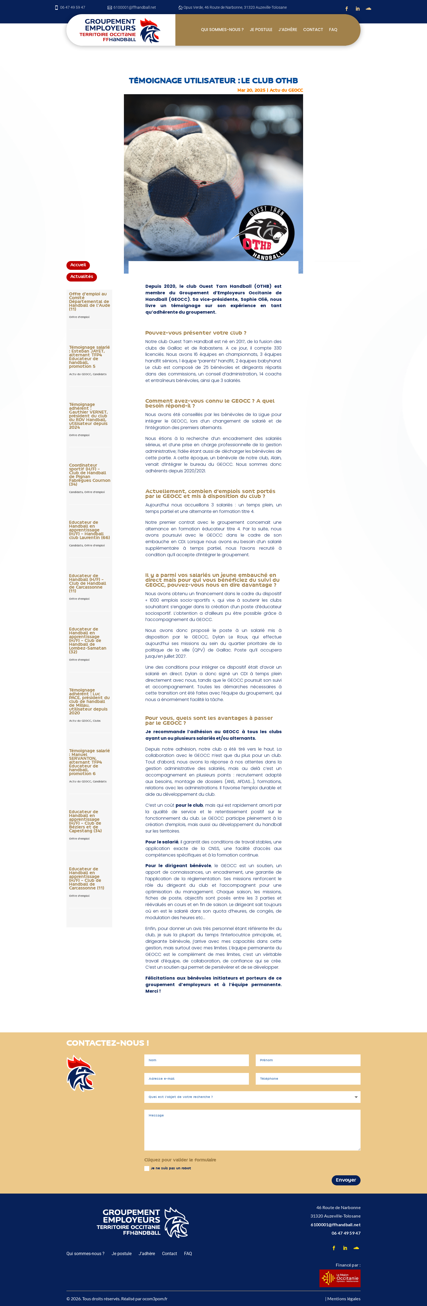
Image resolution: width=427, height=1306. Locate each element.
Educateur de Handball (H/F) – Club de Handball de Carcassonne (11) (87, 583)
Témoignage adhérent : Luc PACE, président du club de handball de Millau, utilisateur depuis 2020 (89, 702)
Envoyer (346, 1180)
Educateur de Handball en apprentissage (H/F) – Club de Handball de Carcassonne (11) (86, 878)
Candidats (99, 374)
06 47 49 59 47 (346, 1232)
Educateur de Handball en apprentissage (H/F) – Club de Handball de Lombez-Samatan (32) (87, 641)
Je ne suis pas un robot (167, 1168)
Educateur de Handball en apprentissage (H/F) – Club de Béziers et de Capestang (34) (85, 821)
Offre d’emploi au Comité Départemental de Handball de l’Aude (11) (89, 301)
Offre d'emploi (79, 317)
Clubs (96, 721)
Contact (313, 30)
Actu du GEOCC (286, 91)
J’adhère (287, 30)
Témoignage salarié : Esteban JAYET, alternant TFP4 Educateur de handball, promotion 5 (89, 357)
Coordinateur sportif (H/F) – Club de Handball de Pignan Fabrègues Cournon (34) (90, 475)
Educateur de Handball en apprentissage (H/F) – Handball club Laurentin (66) (89, 530)
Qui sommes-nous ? (222, 30)
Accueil (78, 265)
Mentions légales (344, 1298)
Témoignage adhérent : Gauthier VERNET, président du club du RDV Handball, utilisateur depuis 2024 (88, 416)
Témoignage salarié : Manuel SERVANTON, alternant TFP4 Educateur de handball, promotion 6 (89, 762)
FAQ (333, 30)
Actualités (81, 277)
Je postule (261, 30)
